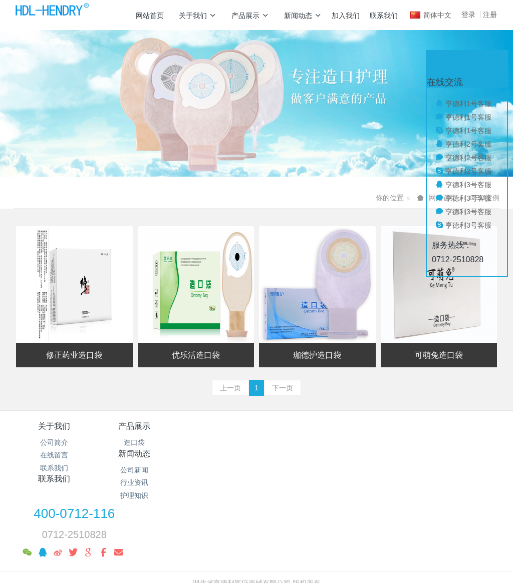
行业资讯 (216, 455)
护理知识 (216, 468)
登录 (468, 15)
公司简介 (54, 442)
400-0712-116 (398, 432)
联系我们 (384, 16)
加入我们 (346, 16)
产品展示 (250, 16)
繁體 (256, 559)
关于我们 (197, 16)
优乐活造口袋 (196, 355)
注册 (490, 15)
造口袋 (134, 442)
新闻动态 (303, 16)
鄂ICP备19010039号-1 (256, 527)
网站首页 (150, 16)
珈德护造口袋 (317, 355)
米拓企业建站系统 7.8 (263, 540)
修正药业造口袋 (74, 355)
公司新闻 (216, 442)
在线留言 (54, 455)
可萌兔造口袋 (439, 355)
